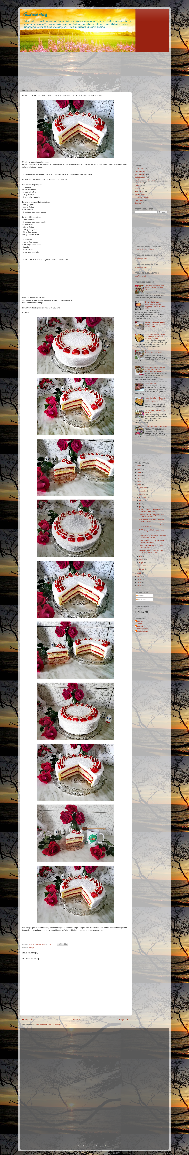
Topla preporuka (141, 194)
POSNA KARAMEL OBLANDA (156, 427)
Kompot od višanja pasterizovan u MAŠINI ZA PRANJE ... (151, 510)
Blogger (107, 1146)
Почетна (75, 1019)
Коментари (141, 600)
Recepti (31, 948)
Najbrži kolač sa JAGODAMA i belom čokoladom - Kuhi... (152, 536)
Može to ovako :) (141, 177)
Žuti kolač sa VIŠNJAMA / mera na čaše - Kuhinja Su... (151, 521)
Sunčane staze (35, 15)
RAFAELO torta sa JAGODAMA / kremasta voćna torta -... (151, 551)
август (142, 500)
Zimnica (138, 203)
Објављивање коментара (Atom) (47, 1024)
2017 (139, 579)
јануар (142, 569)
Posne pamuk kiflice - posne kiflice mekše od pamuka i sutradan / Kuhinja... (155, 336)
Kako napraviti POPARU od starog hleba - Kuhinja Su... (151, 541)
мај (140, 556)
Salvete (137, 189)
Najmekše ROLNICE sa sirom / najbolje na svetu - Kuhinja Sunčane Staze (155, 400)
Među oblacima (140, 174)
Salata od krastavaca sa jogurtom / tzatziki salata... (151, 546)
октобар (142, 494)
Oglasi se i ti (139, 183)
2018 (139, 576)
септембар (143, 497)
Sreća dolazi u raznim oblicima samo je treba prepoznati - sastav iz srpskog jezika (155, 305)
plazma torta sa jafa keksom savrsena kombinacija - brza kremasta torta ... (155, 324)
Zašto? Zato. (139, 200)
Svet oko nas (139, 191)
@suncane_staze (141, 258)
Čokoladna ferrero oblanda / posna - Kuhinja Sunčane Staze (155, 288)
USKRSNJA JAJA (141, 197)
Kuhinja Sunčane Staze (142, 627)
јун (140, 507)
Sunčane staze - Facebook (144, 249)
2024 (139, 472)
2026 (139, 466)
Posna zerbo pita (151, 383)
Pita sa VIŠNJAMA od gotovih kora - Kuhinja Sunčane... (152, 515)
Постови (140, 596)
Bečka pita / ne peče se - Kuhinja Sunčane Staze (154, 352)
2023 (139, 475)
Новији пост (28, 1019)
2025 (139, 469)
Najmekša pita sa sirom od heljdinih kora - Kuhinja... (152, 526)
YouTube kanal (140, 276)
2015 (139, 586)
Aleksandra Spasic (141, 622)
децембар (143, 488)
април (141, 559)
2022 (139, 479)
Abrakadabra (139, 168)
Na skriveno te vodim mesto (145, 180)
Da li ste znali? (140, 171)
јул (140, 503)
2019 (139, 573)
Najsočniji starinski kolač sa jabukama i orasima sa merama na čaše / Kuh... (155, 369)
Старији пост (122, 1019)
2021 (139, 482)
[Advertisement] (92, 70)
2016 (139, 582)
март (141, 563)
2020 (139, 485)
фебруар (142, 566)
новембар (143, 491)
